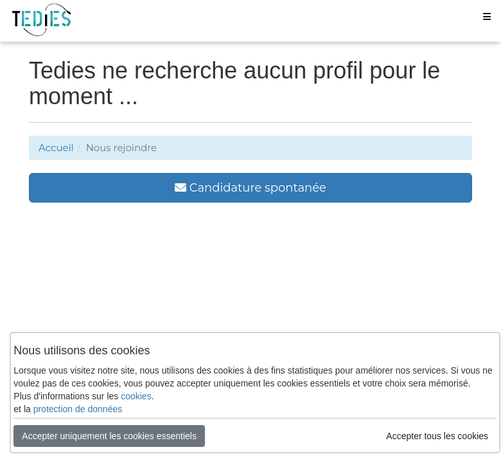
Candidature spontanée (250, 188)
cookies (136, 396)
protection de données (78, 409)
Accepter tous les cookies (437, 436)
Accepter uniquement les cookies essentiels (109, 436)
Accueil (56, 147)
